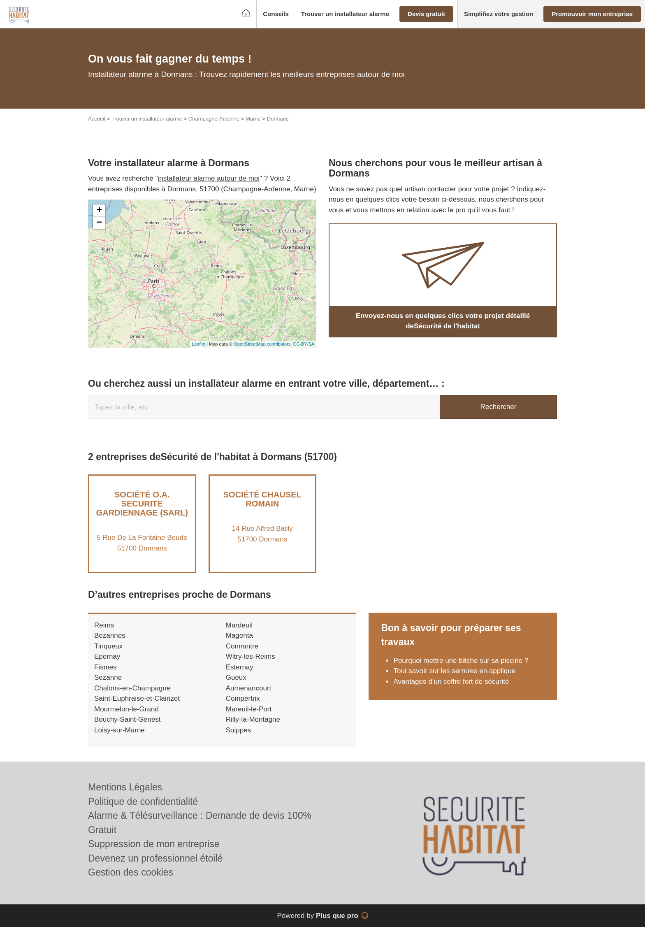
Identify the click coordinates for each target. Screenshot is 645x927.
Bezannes (109, 635)
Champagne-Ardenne (213, 119)
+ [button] (99, 210)
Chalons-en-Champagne (132, 688)
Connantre (242, 646)
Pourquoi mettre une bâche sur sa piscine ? (460, 660)
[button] (276, 14)
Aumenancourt (248, 688)
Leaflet (198, 344)
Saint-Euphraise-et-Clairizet (137, 698)
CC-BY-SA (303, 344)
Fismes (105, 667)
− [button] (99, 223)
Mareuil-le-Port (248, 709)
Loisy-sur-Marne (119, 730)
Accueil (96, 119)
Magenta (239, 635)
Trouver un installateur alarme (146, 119)
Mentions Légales (125, 787)
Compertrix (243, 698)
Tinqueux (108, 646)
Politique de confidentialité (143, 801)
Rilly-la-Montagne (253, 719)
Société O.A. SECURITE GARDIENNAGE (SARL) (142, 503)
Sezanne (108, 677)
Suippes (238, 730)
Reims (104, 625)
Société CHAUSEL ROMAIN (262, 499)
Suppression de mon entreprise (154, 844)
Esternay (239, 667)
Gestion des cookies (130, 872)
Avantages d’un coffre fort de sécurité (451, 681)
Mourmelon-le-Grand (126, 709)
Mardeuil (239, 625)
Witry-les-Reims (250, 656)
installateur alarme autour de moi (209, 178)
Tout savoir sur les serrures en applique (454, 671)
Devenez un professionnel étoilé (155, 858)
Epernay (107, 656)
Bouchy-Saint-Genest (127, 719)
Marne (253, 119)
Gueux (236, 677)
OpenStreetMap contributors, (263, 344)
